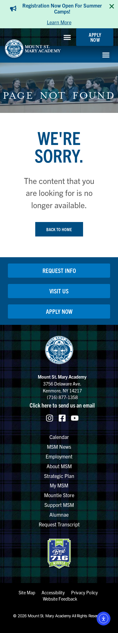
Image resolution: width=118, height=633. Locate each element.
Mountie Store (59, 495)
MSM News (59, 446)
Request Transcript (59, 524)
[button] (67, 37)
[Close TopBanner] (112, 6)
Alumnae (59, 514)
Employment (59, 456)
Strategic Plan (59, 476)
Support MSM (59, 505)
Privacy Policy (84, 592)
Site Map (27, 592)
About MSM (59, 466)
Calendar (59, 437)
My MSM (59, 485)
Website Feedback (60, 599)
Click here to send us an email (62, 405)
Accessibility (53, 592)
